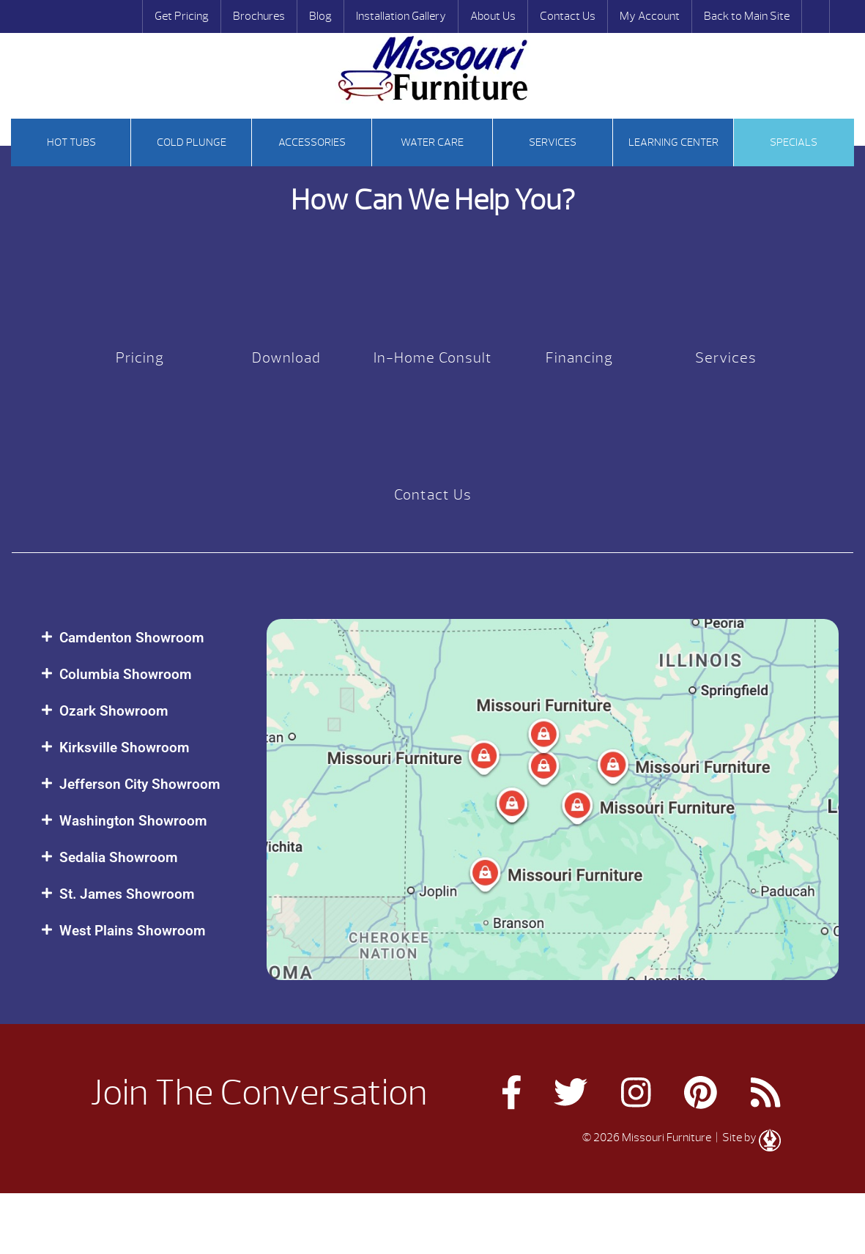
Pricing (140, 358)
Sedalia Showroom (118, 857)
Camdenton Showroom (131, 637)
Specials (793, 142)
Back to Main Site (747, 16)
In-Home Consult (433, 358)
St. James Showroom (127, 894)
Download (286, 358)
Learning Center (673, 142)
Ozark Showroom (113, 710)
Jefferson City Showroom (139, 784)
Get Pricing (182, 16)
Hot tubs (71, 142)
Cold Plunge (191, 142)
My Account (650, 16)
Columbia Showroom (125, 674)
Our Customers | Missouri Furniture (432, 68)
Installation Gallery (401, 16)
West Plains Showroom (132, 930)
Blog (320, 16)
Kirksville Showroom (124, 747)
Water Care (432, 142)
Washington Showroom (133, 820)
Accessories (312, 142)
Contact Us (567, 16)
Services (552, 142)
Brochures (259, 16)
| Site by (747, 1137)
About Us (493, 16)
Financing (579, 358)
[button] (139, 638)
